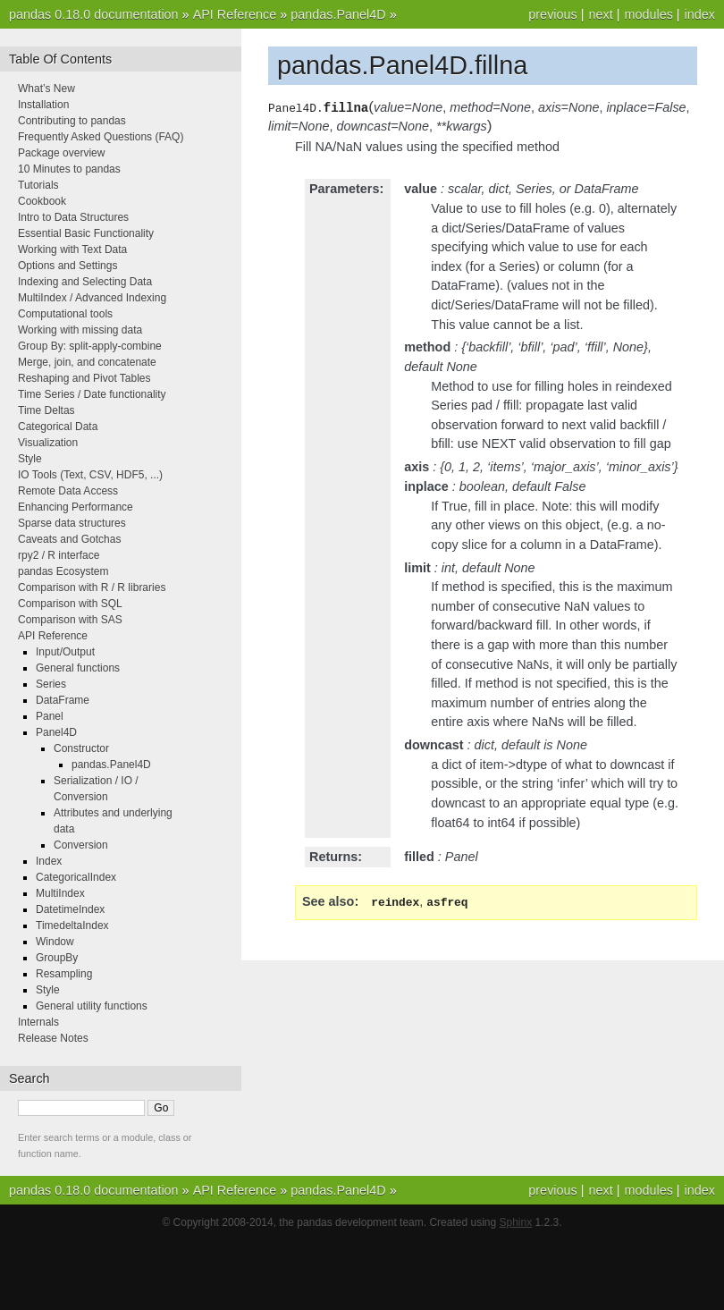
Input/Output (65, 652)
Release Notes (53, 1038)
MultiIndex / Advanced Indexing (92, 298)
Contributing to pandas (72, 120)
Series (51, 684)
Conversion (81, 845)
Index (49, 861)
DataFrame (62, 700)
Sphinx (516, 1222)
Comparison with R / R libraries (91, 587)
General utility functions (91, 1006)
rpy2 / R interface (58, 555)
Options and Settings (67, 265)
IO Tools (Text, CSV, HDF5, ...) (90, 475)
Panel (49, 716)
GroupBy (57, 957)
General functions (78, 668)
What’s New (46, 88)
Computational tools (65, 314)
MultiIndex (60, 893)
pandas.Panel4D (337, 14)
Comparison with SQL (70, 603)
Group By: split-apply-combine (90, 346)
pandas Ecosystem (63, 571)
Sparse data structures (72, 523)
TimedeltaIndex (72, 925)
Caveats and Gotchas (69, 539)
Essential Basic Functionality (86, 233)
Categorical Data (57, 426)
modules (648, 14)
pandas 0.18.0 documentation (94, 14)
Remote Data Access (68, 491)
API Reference (235, 14)
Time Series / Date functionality (92, 394)
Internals (38, 1022)
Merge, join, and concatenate (87, 362)
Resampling (64, 974)
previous (552, 14)
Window (55, 941)
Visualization (48, 442)
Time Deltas (46, 410)
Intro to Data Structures (73, 217)
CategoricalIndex (76, 877)
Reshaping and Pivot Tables (84, 378)
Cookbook (42, 201)
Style (30, 458)
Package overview (61, 153)
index (700, 14)
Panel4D (56, 732)
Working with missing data (80, 330)
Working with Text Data (72, 249)
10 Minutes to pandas (69, 169)
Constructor (81, 748)
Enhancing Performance (75, 507)
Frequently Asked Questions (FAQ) (100, 137)
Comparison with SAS (70, 619)
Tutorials (38, 185)
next (600, 14)
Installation (43, 104)
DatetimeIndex (70, 909)
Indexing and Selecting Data (85, 281)
